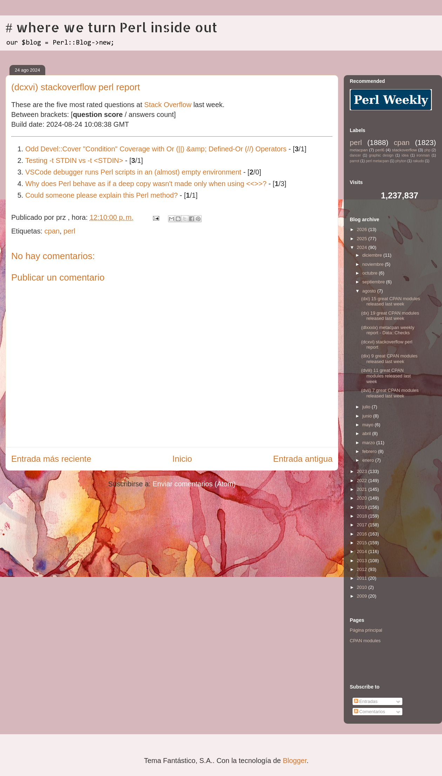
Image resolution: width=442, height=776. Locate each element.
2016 (362, 534)
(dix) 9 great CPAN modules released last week (389, 358)
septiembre (374, 281)
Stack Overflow (167, 104)
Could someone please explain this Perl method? (101, 195)
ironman (423, 155)
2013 (362, 560)
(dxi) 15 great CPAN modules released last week (390, 301)
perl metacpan (377, 161)
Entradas (366, 701)
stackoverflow (404, 149)
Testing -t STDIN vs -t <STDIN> (74, 160)
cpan (52, 231)
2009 (362, 596)
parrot (354, 161)
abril (367, 433)
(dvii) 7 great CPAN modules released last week (389, 393)
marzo (369, 442)
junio (367, 416)
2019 (362, 507)
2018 (362, 516)
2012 (362, 569)
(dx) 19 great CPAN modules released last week (390, 315)
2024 (362, 247)
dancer (355, 155)
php (427, 150)
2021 (362, 489)
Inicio (182, 458)
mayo (368, 424)
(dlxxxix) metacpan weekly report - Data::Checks (387, 330)
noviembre (373, 264)
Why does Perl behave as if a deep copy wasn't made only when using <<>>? (146, 184)
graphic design (381, 155)
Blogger (295, 760)
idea (405, 155)
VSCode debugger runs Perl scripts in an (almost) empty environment (133, 172)
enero (368, 460)
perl (69, 231)
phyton (400, 161)
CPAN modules (365, 640)
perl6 (379, 149)
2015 (362, 542)
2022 (362, 480)
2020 (362, 498)
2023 (362, 471)
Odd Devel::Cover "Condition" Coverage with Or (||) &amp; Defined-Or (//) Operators (156, 149)
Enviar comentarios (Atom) (194, 484)
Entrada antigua (303, 458)
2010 (362, 587)
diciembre (372, 255)
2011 (362, 578)
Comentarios (369, 711)
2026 (362, 229)
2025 (362, 238)
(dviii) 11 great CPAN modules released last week (385, 376)
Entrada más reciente (51, 458)
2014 (362, 551)
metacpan (359, 149)
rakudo (418, 161)
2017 (362, 524)
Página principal (366, 630)
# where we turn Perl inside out (111, 27)
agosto (369, 291)
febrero (370, 451)
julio (367, 406)
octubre (370, 273)
